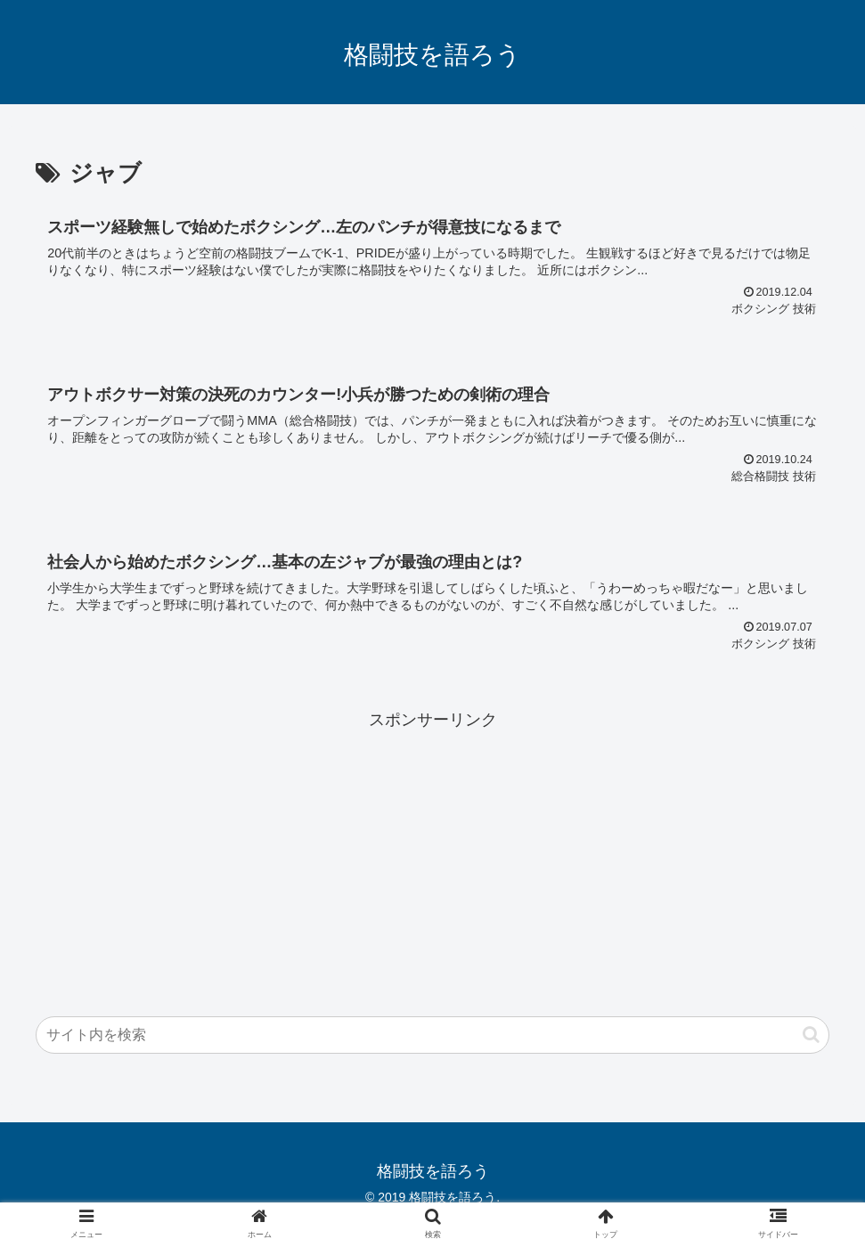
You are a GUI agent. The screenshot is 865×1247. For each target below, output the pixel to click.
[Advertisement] (432, 859)
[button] (811, 1034)
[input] (432, 1035)
